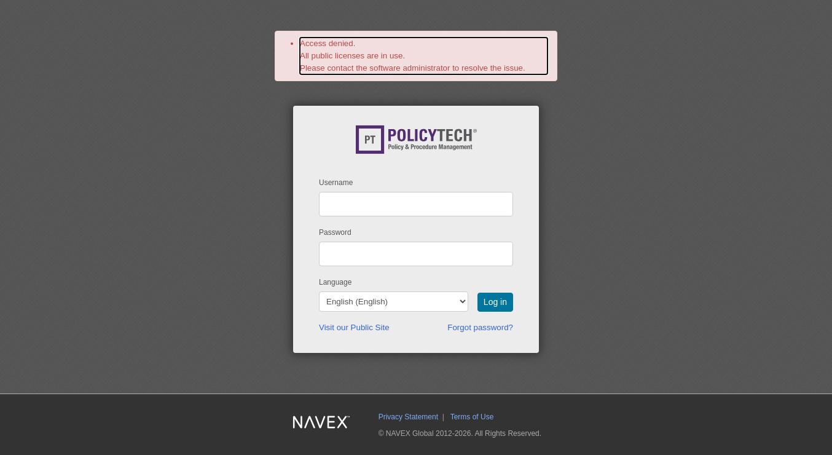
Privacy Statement (408, 417)
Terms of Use (472, 417)
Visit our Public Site (354, 327)
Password (335, 232)
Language (335, 282)
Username (336, 182)
